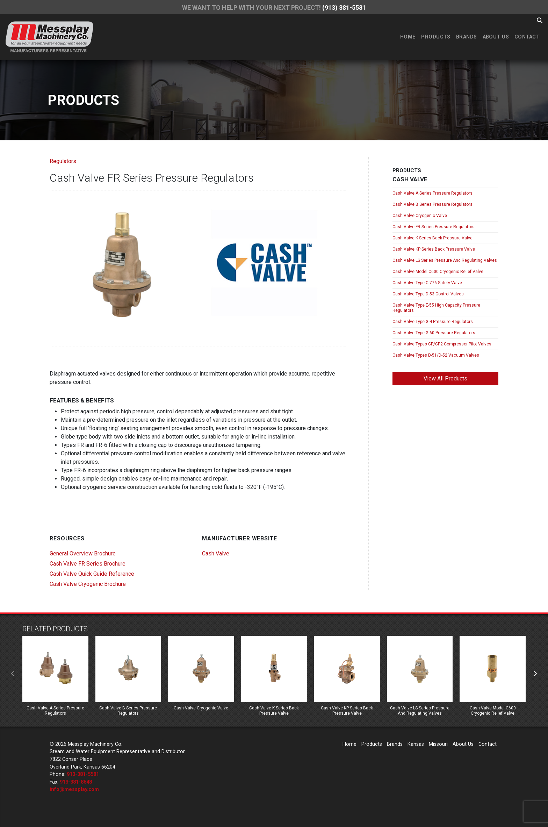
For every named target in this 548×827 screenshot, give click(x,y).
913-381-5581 (83, 774)
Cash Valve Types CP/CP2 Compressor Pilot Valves (441, 344)
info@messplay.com (74, 789)
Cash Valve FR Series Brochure (87, 563)
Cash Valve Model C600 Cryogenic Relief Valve (437, 271)
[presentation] (13, 674)
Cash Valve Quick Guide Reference (92, 573)
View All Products (445, 378)
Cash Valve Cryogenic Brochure (88, 584)
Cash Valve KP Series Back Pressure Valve (433, 249)
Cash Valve (215, 553)
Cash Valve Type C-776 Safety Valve (427, 282)
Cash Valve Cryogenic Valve (419, 215)
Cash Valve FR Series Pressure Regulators (433, 226)
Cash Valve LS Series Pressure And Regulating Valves (444, 260)
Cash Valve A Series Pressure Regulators (432, 193)
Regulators (63, 161)
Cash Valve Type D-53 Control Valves (428, 294)
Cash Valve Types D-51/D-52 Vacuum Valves (435, 355)
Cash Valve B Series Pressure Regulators (432, 204)
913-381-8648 (76, 782)
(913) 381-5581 (344, 7)
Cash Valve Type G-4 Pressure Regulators (432, 321)
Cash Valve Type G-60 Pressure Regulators (433, 332)
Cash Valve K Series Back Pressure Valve (432, 238)
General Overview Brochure (83, 553)
